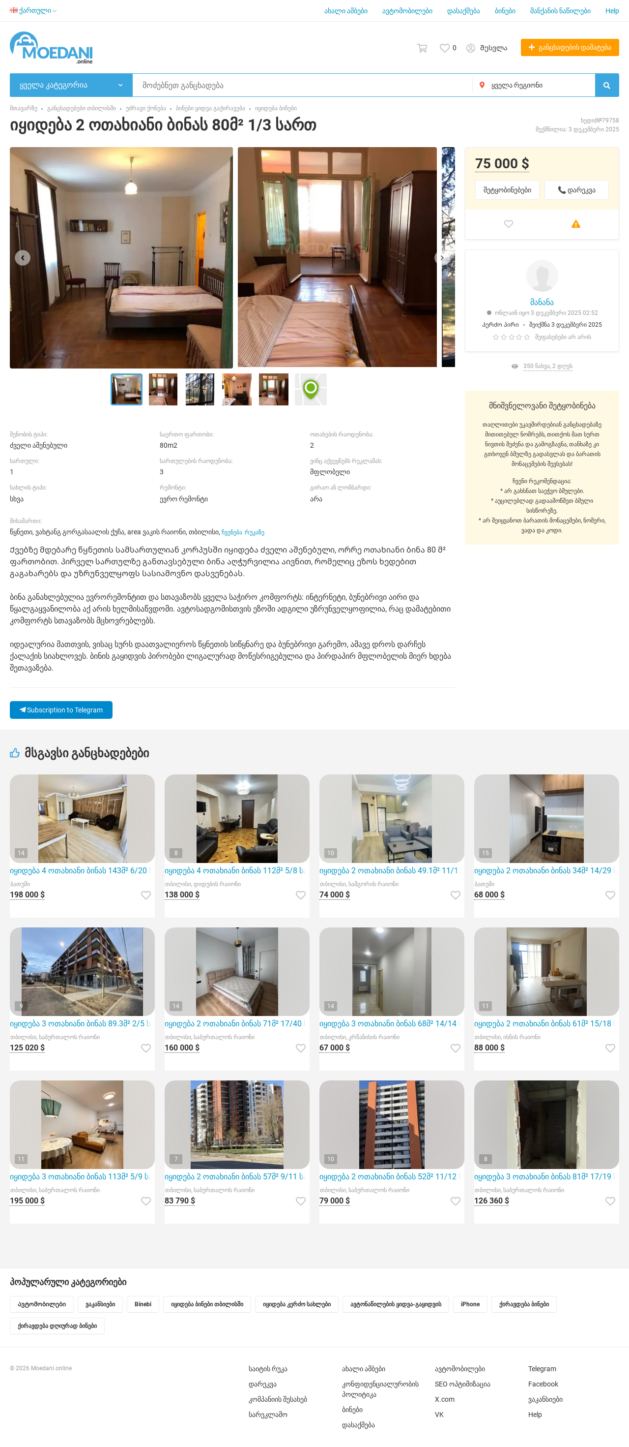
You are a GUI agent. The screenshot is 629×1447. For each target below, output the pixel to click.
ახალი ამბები (346, 11)
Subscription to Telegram (61, 710)
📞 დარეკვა (577, 190)
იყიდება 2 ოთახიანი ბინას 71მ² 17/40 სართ (237, 1023)
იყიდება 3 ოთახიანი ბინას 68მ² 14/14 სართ (391, 1023)
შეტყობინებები (507, 190)
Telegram (542, 1369)
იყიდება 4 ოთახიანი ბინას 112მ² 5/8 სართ (237, 870)
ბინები (505, 11)
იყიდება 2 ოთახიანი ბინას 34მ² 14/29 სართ (546, 870)
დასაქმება (463, 11)
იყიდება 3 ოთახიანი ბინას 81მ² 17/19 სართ (546, 1176)
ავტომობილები (407, 11)
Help (612, 11)
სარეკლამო (268, 1414)
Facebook (543, 1384)
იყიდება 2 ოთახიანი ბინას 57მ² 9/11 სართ (237, 1176)
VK (439, 1414)
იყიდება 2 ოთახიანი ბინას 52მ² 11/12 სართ (391, 1176)
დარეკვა (263, 1384)
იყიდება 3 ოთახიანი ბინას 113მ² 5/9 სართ (82, 1176)
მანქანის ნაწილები (560, 11)
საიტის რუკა (268, 1369)
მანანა (542, 302)
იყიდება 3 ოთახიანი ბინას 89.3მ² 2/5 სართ (82, 1023)
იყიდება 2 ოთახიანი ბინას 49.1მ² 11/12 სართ (391, 870)
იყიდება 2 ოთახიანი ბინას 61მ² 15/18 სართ (546, 1023)
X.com (445, 1399)
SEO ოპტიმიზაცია (462, 1384)
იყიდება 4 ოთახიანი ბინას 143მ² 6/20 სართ (82, 870)
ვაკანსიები (545, 1399)
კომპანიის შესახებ (278, 1399)
